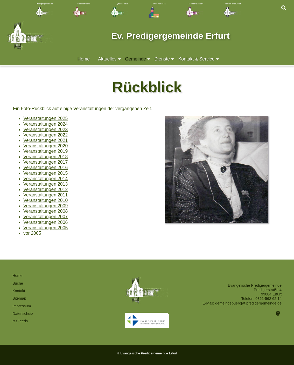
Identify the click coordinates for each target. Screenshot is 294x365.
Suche (17, 283)
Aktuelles (110, 59)
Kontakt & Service (199, 59)
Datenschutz (22, 313)
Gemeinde (138, 59)
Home (84, 59)
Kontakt (18, 291)
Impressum (21, 306)
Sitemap (19, 298)
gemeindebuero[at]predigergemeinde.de (248, 303)
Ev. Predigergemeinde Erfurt (170, 36)
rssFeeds (20, 321)
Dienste (164, 59)
